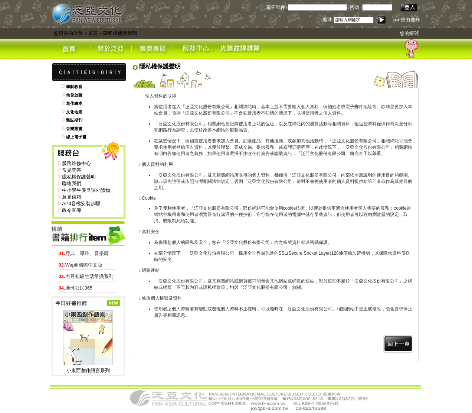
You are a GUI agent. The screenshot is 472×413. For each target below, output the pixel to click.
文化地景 (74, 112)
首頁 (93, 33)
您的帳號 (409, 33)
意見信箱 (71, 197)
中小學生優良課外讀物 (86, 190)
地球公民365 (76, 288)
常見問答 (71, 170)
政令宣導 (71, 210)
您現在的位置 (68, 33)
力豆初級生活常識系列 (86, 276)
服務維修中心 (76, 163)
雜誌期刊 (74, 120)
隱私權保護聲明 (120, 33)
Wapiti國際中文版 (81, 265)
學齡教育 (74, 86)
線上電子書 (76, 137)
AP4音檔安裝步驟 (81, 203)
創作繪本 (74, 103)
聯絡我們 (71, 183)
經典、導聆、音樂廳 (84, 253)
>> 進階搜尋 (407, 20)
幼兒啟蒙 (74, 95)
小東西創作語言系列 (88, 370)
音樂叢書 (74, 128)
